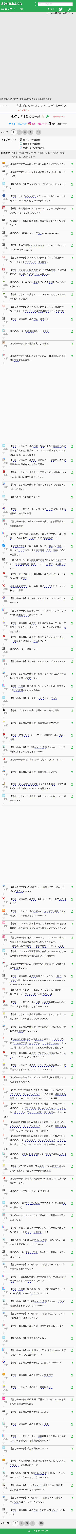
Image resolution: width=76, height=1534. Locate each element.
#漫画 (55, 153)
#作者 (15, 153)
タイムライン (23, 110)
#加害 (25, 157)
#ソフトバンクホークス (51, 105)
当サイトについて (38, 1531)
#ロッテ (28, 105)
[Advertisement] (38, 56)
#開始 (62, 153)
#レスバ (48, 153)
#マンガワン (31, 153)
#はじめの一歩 (18, 123)
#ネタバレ (17, 157)
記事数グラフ (59, 116)
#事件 (32, 157)
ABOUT (52, 9)
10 (38, 132)
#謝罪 (40, 153)
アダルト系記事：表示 (60, 13)
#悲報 (21, 153)
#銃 (19, 105)
